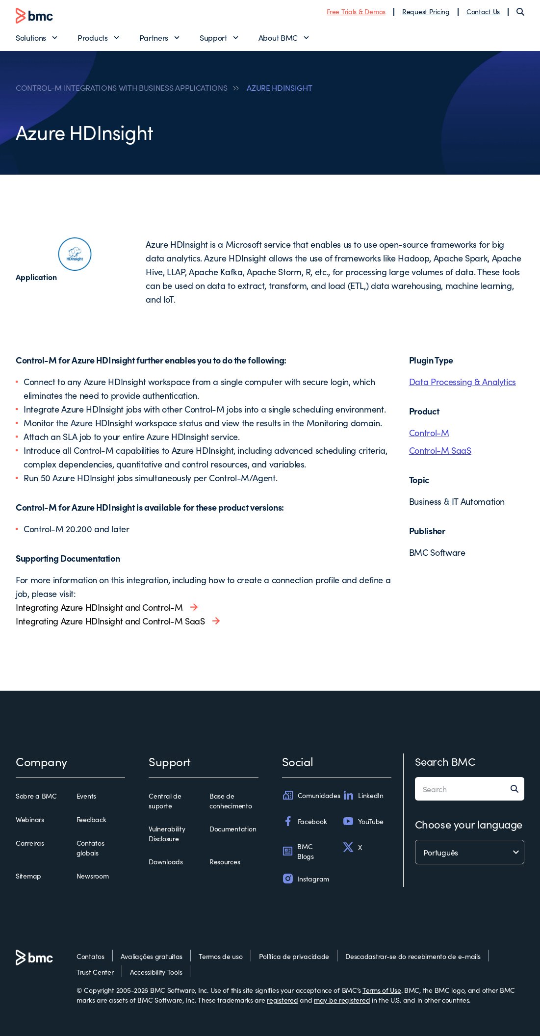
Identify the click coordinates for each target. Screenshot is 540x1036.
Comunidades (311, 795)
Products (92, 37)
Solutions (31, 37)
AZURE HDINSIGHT (279, 87)
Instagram (305, 878)
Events (86, 796)
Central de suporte (165, 800)
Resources (224, 861)
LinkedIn (363, 795)
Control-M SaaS (440, 450)
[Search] (520, 12)
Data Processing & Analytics (462, 381)
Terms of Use (381, 990)
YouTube (363, 821)
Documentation (232, 828)
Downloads (165, 861)
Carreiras (30, 843)
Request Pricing (426, 11)
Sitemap (28, 876)
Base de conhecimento (230, 800)
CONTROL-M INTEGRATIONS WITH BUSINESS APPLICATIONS (121, 87)
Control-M (429, 432)
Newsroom (93, 876)
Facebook (304, 821)
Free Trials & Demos (356, 11)
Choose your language (468, 823)
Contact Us (483, 11)
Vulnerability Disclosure (167, 833)
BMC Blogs (298, 851)
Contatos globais (90, 847)
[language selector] (469, 852)
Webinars (30, 819)
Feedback (91, 819)
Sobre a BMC (36, 796)
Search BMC (445, 761)
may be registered (342, 1000)
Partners (153, 37)
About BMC (278, 37)
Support (213, 37)
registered (282, 1000)
